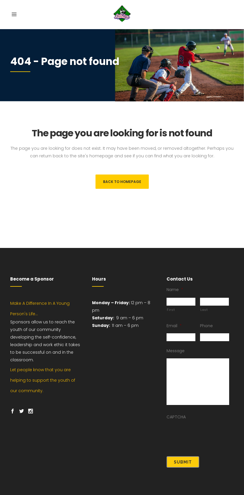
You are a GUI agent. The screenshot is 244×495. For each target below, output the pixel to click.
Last (204, 314)
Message (176, 355)
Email (174, 330)
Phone (206, 330)
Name (175, 294)
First (171, 314)
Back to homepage (122, 181)
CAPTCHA (176, 421)
